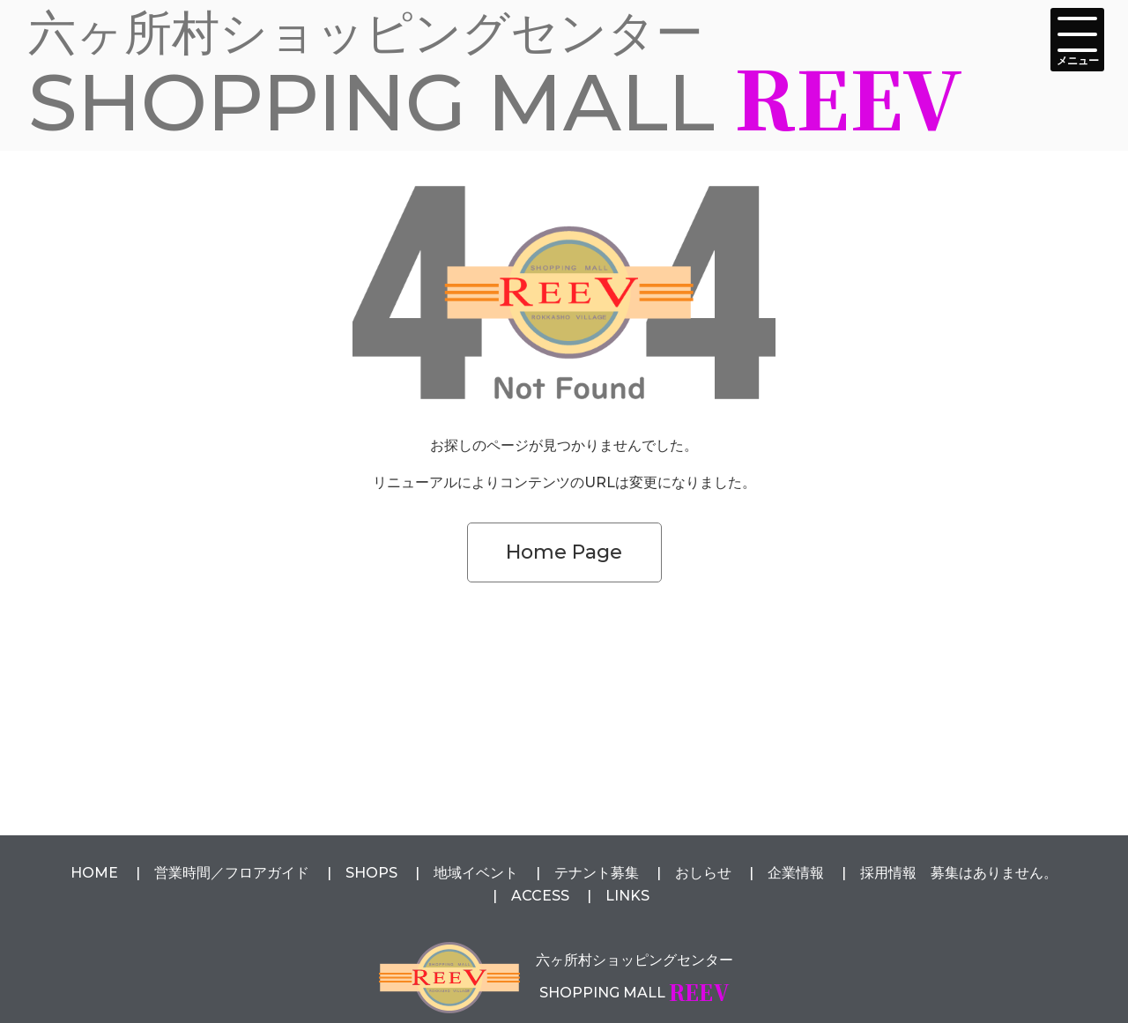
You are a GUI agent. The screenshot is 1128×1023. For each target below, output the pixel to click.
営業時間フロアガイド (231, 872)
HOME (94, 872)
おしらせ (703, 872)
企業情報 (796, 872)
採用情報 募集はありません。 (959, 872)
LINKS (627, 895)
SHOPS (371, 872)
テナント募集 (596, 872)
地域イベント (476, 872)
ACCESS (540, 895)
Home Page (564, 552)
